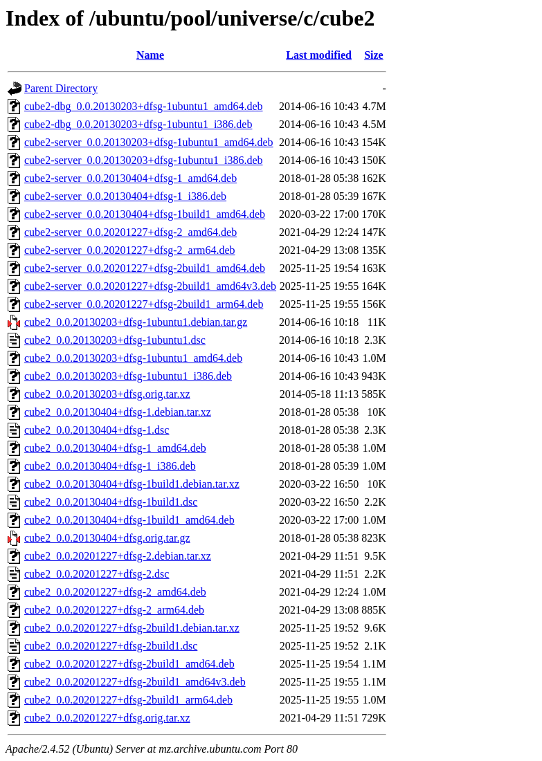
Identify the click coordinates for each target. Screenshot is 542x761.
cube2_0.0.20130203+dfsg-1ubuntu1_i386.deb (128, 376)
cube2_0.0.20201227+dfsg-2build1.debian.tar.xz (132, 628)
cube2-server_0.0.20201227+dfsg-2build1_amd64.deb (144, 268)
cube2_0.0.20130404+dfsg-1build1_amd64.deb (129, 520)
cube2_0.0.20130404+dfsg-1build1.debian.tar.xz (132, 484)
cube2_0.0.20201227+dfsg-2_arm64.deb (114, 610)
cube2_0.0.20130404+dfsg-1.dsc (96, 430)
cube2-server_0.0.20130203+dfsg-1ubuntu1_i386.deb (143, 160)
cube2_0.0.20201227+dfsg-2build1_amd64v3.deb (135, 682)
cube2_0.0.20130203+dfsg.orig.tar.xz (107, 394)
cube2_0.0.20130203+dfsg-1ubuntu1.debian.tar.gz (135, 322)
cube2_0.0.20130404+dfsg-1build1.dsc (110, 502)
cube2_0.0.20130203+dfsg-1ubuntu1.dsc (115, 340)
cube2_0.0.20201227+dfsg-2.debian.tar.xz (117, 556)
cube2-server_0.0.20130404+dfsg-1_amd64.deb (130, 178)
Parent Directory (61, 88)
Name (150, 55)
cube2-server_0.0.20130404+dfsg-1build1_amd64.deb (144, 214)
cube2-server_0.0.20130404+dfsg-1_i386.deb (125, 196)
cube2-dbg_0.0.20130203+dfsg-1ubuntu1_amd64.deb (143, 106)
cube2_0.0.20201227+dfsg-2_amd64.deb (115, 592)
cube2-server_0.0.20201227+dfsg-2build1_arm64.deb (143, 304)
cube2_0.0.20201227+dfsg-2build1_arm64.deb (128, 700)
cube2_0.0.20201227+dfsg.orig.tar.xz (107, 718)
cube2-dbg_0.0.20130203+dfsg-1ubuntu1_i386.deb (138, 124)
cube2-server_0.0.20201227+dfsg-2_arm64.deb (129, 250)
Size (373, 55)
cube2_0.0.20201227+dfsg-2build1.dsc (110, 646)
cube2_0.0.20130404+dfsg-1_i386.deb (110, 466)
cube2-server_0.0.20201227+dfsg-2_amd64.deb (130, 232)
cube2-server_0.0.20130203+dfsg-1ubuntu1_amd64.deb (148, 142)
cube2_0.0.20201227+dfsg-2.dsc (96, 574)
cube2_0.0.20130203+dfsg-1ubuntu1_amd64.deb (133, 358)
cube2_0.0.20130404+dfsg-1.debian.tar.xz (117, 412)
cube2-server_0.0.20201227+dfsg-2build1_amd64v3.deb (150, 286)
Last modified (319, 55)
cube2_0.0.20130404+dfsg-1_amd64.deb (115, 448)
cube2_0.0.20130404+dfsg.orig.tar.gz (107, 538)
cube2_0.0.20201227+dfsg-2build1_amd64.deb (129, 664)
